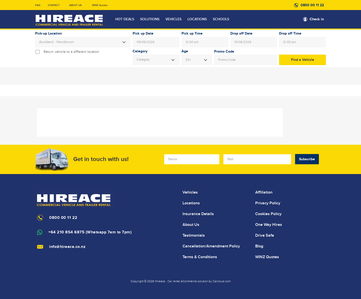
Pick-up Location (48, 34)
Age (185, 51)
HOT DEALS (124, 19)
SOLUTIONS (149, 19)
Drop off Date (241, 34)
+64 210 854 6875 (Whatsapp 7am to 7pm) (90, 232)
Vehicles (190, 192)
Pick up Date (143, 34)
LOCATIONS (197, 19)
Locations (191, 203)
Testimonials (194, 235)
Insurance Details (198, 213)
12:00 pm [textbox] (192, 42)
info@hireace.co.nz (67, 246)
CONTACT (54, 5)
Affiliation (264, 192)
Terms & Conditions (200, 256)
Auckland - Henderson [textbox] (56, 42)
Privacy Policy (267, 203)
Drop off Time (290, 34)
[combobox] (83, 42)
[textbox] (156, 60)
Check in (317, 19)
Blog (259, 246)
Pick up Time (192, 34)
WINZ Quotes (100, 5)
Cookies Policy (268, 213)
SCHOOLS (221, 19)
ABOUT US (75, 5)
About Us (191, 224)
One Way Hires (268, 224)
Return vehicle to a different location (71, 52)
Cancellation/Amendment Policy (211, 246)
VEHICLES (173, 19)
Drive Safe (264, 235)
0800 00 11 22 (312, 5)
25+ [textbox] (188, 60)
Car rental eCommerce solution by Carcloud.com (199, 281)
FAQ (37, 5)
